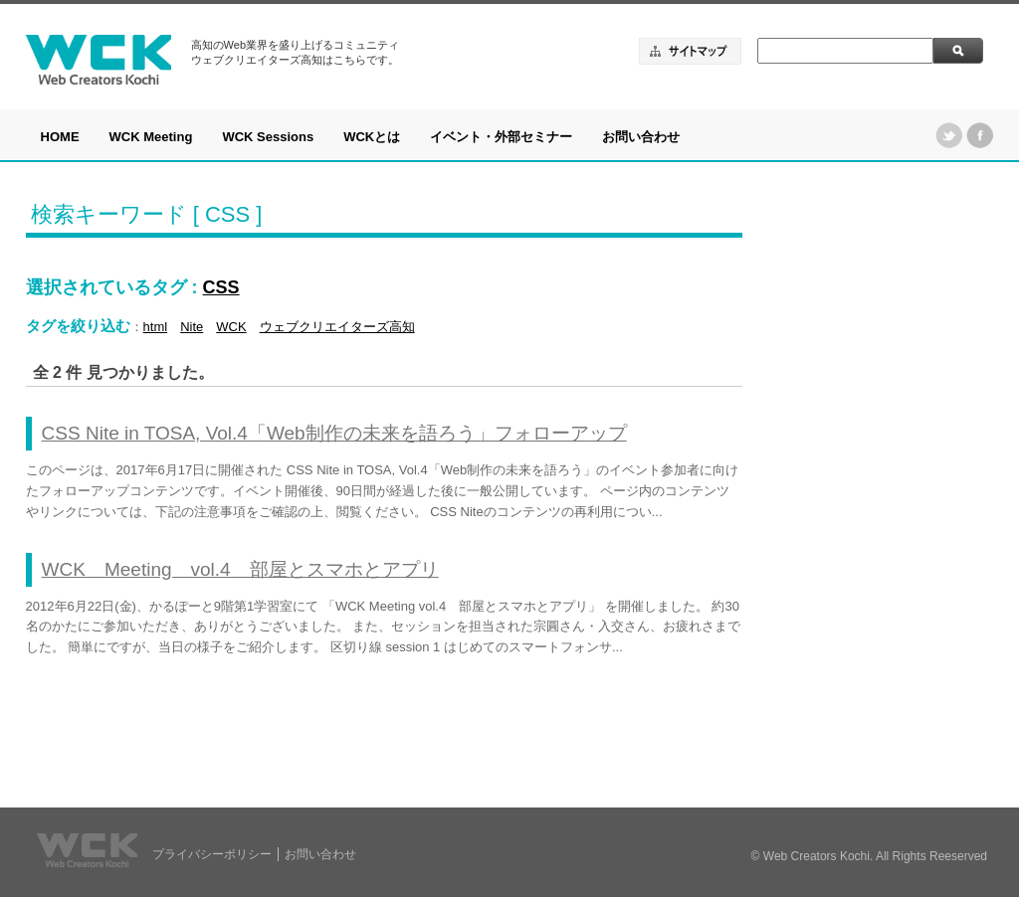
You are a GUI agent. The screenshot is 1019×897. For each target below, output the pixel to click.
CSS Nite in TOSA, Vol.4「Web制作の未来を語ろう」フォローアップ (334, 433)
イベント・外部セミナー (501, 136)
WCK (231, 326)
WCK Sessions (267, 136)
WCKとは (371, 136)
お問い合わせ (641, 136)
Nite (191, 326)
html (155, 326)
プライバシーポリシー (212, 854)
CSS (221, 287)
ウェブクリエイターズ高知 (337, 326)
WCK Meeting (151, 136)
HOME (60, 136)
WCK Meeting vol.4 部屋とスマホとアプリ (240, 569)
